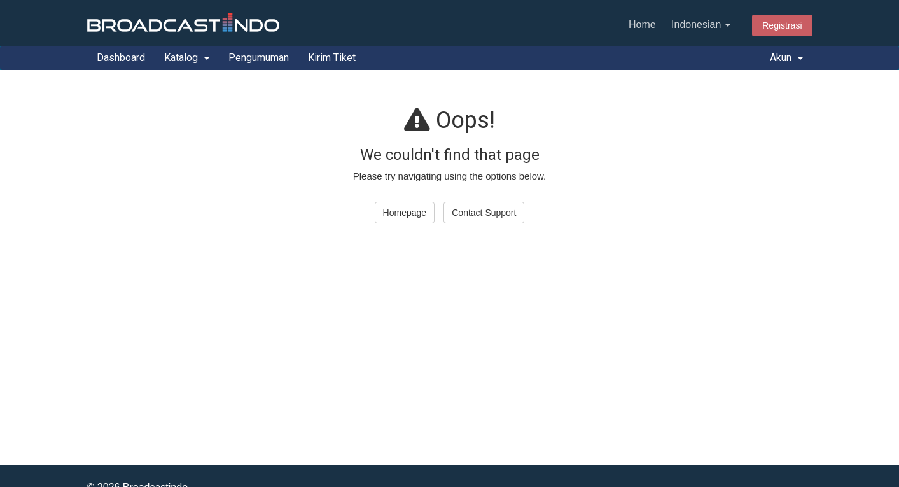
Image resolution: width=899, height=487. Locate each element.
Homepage (405, 213)
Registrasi (782, 25)
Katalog (186, 58)
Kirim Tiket (332, 58)
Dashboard (121, 58)
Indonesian (700, 24)
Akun (786, 58)
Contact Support (484, 213)
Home (642, 24)
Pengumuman (258, 58)
